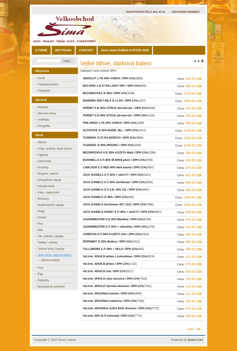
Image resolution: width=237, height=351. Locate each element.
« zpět (189, 328)
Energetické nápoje (49, 180)
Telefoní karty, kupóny (50, 248)
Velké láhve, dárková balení (54, 255)
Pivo (40, 223)
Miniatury (43, 198)
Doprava (42, 107)
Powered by (187, 339)
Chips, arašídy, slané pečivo (54, 148)
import (72, 339)
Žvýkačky (43, 280)
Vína (40, 267)
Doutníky (42, 167)
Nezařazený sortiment (51, 286)
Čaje (40, 274)
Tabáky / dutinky (47, 242)
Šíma (61, 339)
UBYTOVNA (63, 50)
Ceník (41, 78)
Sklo (40, 230)
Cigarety (42, 154)
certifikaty (43, 119)
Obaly (41, 211)
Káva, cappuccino (48, 192)
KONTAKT (86, 50)
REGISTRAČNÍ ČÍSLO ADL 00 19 (145, 11)
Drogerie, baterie (47, 173)
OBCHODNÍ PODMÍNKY (186, 11)
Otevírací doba (46, 113)
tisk (199, 328)
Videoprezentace (47, 84)
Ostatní (42, 217)
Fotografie (43, 90)
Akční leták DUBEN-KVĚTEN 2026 (125, 50)
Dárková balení (50, 260)
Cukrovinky (44, 161)
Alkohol (42, 142)
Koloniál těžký (46, 186)
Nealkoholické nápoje (50, 205)
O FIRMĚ (41, 50)
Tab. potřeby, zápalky (50, 236)
